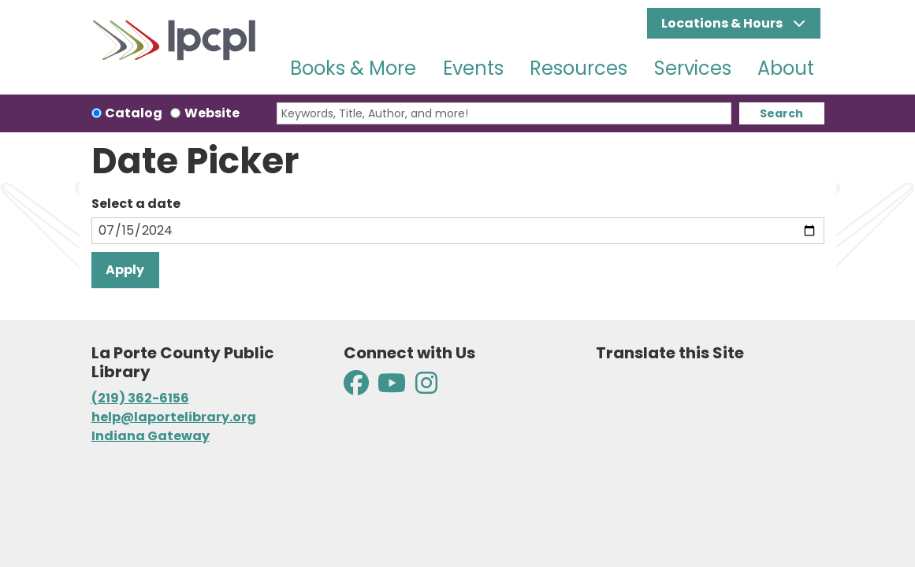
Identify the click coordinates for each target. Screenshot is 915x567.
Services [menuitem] (692, 68)
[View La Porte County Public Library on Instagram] (426, 388)
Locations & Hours (723, 23)
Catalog (133, 113)
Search (781, 113)
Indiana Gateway (150, 436)
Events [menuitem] (473, 68)
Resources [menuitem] (578, 68)
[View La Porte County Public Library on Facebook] (357, 388)
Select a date (135, 204)
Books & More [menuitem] (353, 68)
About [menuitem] (785, 68)
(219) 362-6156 (140, 398)
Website (212, 113)
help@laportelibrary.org (173, 417)
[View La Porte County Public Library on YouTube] (392, 388)
